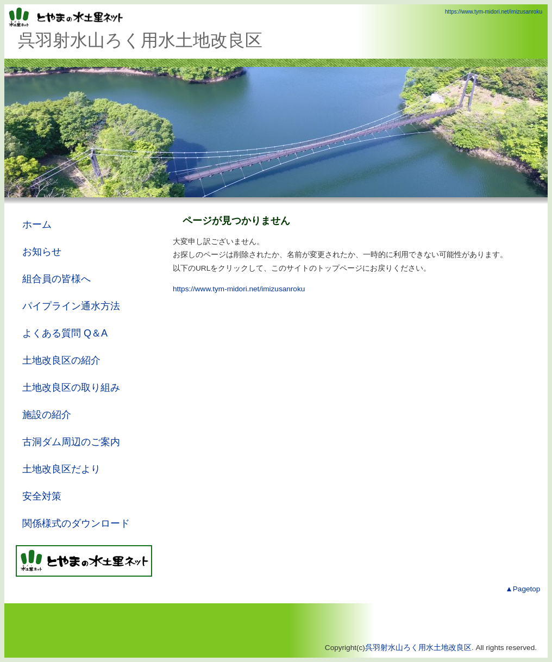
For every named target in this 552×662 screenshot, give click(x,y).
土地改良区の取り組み (71, 387)
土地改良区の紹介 (61, 360)
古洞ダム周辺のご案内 (71, 441)
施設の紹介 (46, 414)
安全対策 (41, 496)
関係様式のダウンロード (76, 523)
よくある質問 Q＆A (65, 333)
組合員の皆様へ (56, 278)
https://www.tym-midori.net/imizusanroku (493, 12)
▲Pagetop (522, 589)
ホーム (37, 224)
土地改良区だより (61, 469)
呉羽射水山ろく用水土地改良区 (418, 648)
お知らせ (41, 251)
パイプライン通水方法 (71, 306)
